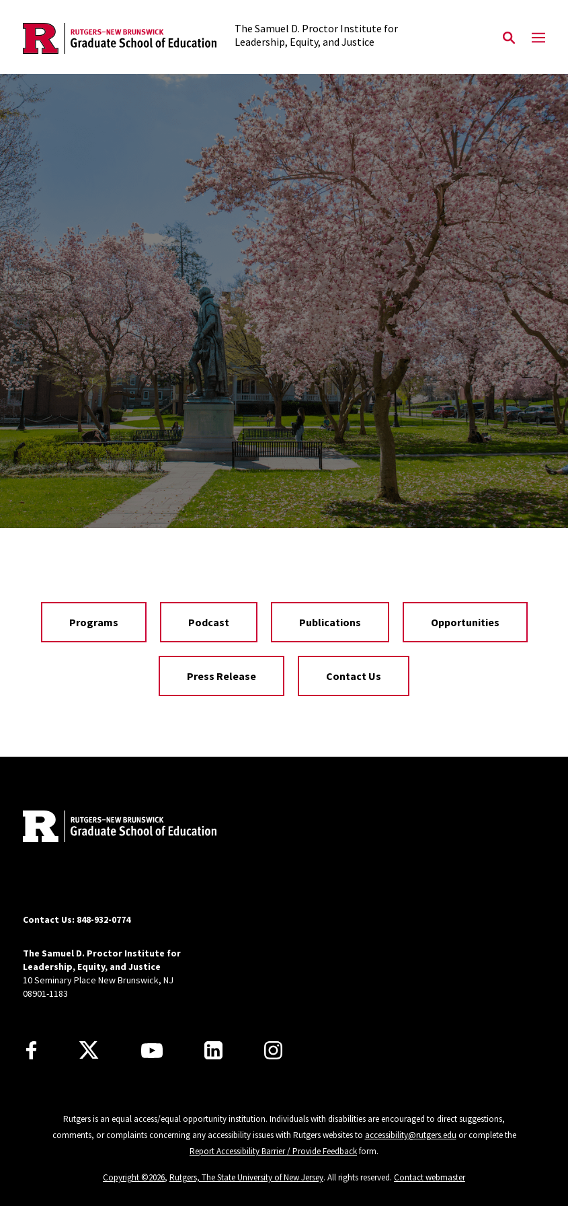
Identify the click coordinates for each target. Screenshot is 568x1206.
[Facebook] (31, 1050)
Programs (93, 622)
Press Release (221, 676)
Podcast (208, 622)
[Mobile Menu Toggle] (538, 38)
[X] (88, 1050)
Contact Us (353, 676)
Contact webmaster (429, 1177)
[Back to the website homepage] (119, 38)
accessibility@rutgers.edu (410, 1135)
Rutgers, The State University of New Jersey (246, 1177)
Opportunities (465, 622)
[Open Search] (509, 38)
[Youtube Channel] (152, 1050)
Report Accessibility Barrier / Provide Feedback (273, 1151)
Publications (330, 622)
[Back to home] (111, 828)
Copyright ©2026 (134, 1177)
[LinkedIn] (213, 1050)
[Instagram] (273, 1050)
